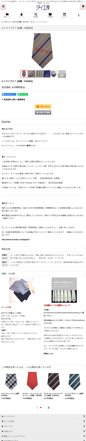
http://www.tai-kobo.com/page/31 (16, 240)
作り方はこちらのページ (11, 215)
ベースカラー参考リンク (26, 146)
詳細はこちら (49, 353)
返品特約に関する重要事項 (13, 100)
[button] (3, 7)
